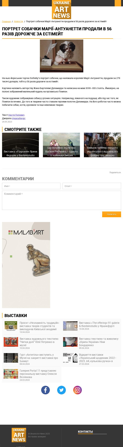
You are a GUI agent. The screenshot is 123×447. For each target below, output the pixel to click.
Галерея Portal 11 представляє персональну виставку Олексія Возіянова (38, 374)
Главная (6, 21)
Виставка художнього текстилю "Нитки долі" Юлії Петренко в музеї (39, 342)
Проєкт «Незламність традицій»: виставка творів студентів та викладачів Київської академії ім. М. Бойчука (39, 326)
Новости (18, 21)
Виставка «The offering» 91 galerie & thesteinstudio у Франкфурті (99, 324)
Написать (111, 214)
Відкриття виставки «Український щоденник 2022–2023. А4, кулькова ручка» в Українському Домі (97, 358)
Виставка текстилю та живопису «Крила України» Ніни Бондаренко (98, 342)
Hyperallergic (18, 118)
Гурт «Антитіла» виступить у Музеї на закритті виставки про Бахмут (39, 358)
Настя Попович (16, 114)
